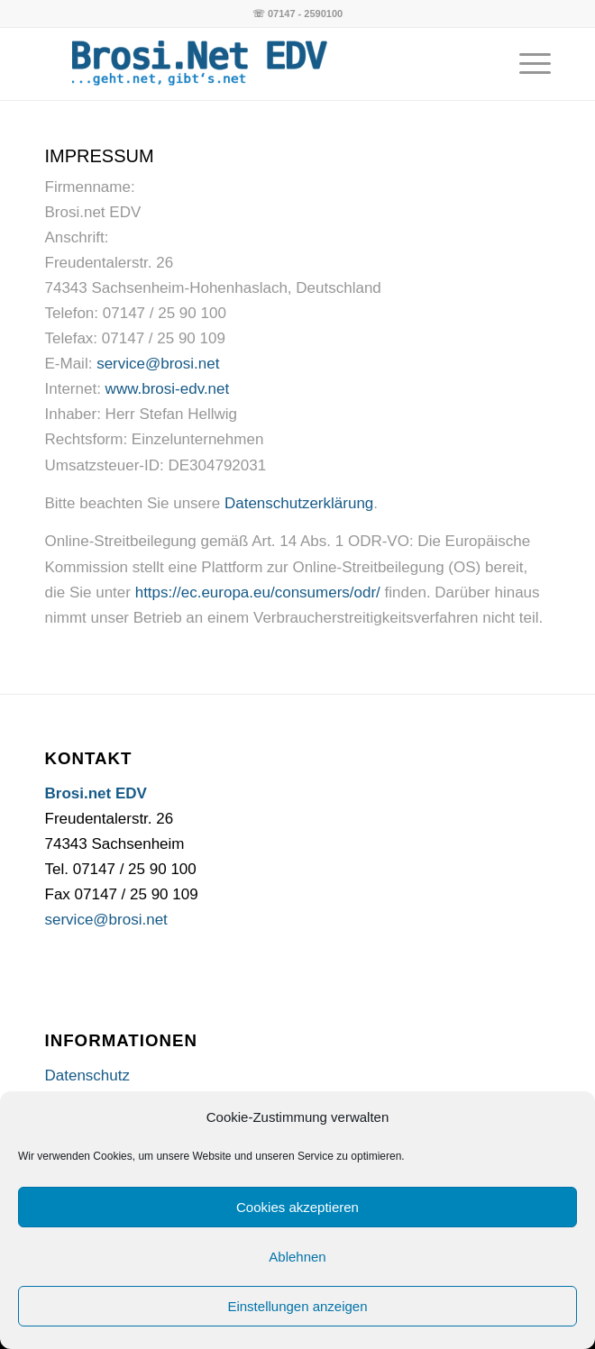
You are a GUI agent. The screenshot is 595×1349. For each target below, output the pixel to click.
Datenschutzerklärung (298, 503)
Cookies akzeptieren (297, 1207)
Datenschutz (88, 1075)
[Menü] (526, 64)
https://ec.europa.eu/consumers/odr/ (257, 592)
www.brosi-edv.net (167, 388)
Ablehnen (297, 1256)
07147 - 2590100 (305, 13)
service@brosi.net (157, 363)
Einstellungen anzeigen (297, 1306)
